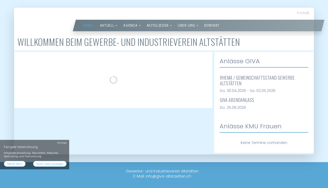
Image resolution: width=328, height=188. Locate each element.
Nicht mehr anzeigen (49, 164)
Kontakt (303, 13)
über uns (186, 25)
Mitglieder (158, 25)
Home (88, 25)
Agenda (130, 25)
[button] (116, 25)
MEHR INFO (14, 164)
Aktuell (107, 25)
